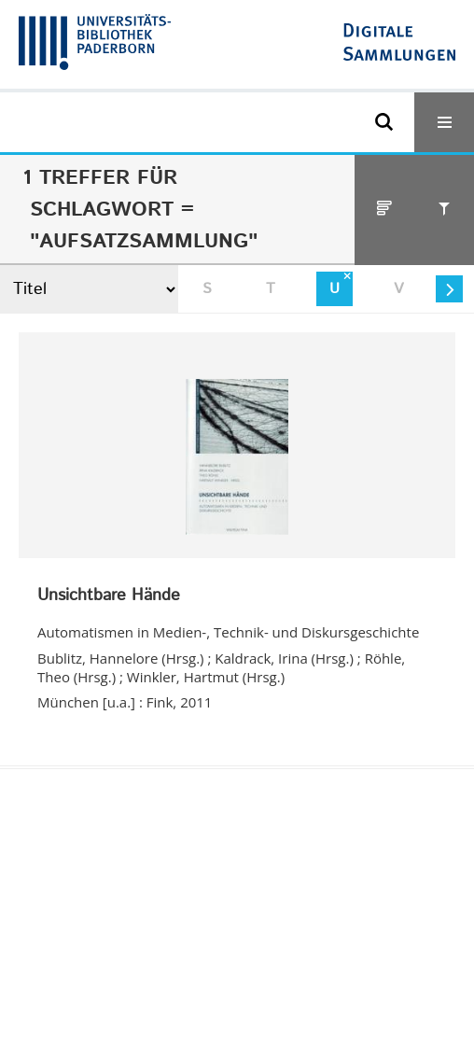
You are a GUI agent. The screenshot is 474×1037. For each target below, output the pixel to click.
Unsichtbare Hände (108, 596)
